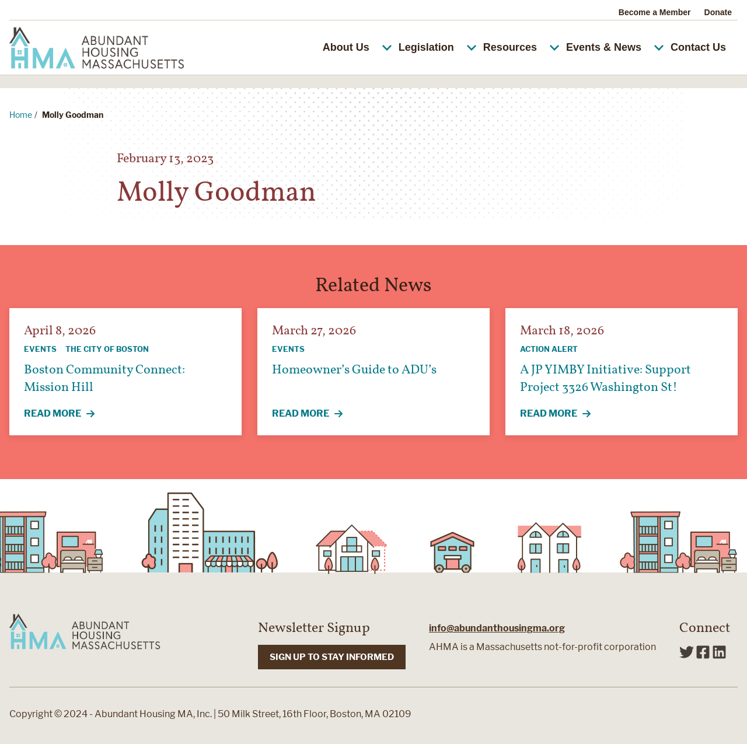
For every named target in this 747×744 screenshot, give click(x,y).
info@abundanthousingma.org (497, 628)
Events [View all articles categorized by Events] (40, 349)
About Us (356, 47)
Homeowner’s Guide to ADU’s (354, 370)
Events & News (614, 47)
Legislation (436, 47)
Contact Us (698, 47)
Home (20, 115)
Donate (718, 12)
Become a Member (655, 12)
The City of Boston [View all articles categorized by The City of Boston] (107, 349)
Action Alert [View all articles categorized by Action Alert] (549, 349)
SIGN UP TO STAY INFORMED (332, 657)
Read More (66, 414)
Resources (520, 47)
